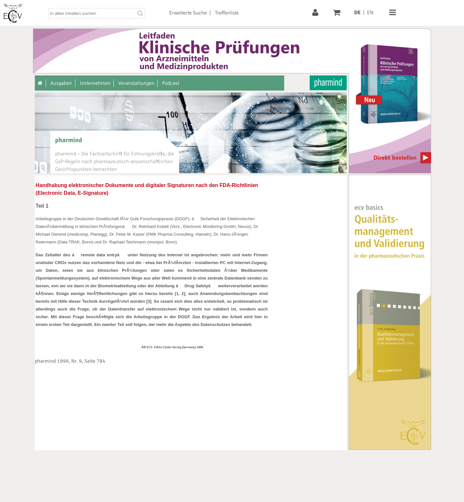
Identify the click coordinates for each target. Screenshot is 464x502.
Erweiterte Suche (188, 13)
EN (370, 12)
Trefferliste (227, 13)
